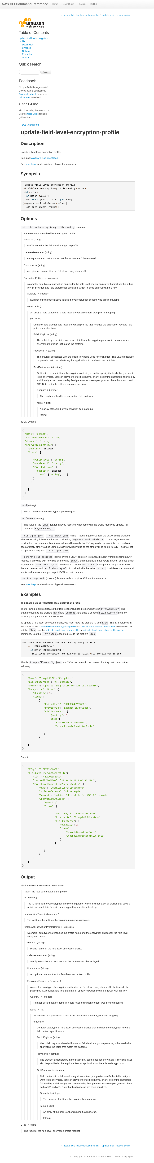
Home (55, 4)
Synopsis (26, 48)
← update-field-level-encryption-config (80, 15)
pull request (25, 97)
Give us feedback (27, 94)
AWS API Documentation (44, 158)
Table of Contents (34, 32)
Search (46, 72)
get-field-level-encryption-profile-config (103, 630)
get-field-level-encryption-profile (62, 630)
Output (25, 57)
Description (27, 44)
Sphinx (131, 1156)
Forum (82, 4)
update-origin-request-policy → (117, 15)
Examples (27, 54)
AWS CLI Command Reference (25, 4)
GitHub (93, 4)
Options (26, 51)
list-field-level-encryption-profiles (98, 626)
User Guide (68, 4)
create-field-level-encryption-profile (57, 626)
